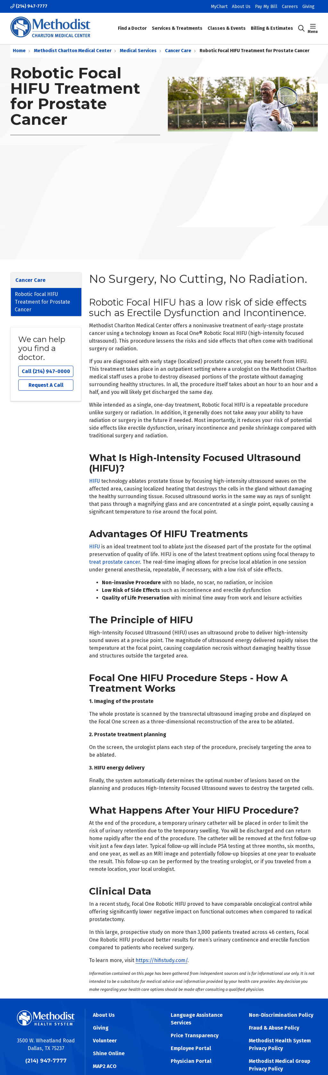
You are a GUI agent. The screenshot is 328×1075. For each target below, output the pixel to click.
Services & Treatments (177, 24)
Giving (308, 6)
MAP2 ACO (105, 1066)
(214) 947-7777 (28, 6)
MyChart (219, 6)
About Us (241, 6)
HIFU (94, 481)
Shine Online (109, 1053)
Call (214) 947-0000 (46, 371)
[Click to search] (301, 28)
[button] (313, 28)
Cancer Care (30, 280)
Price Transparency (194, 1035)
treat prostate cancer (114, 562)
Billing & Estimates (272, 24)
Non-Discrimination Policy (281, 1015)
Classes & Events (226, 24)
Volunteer (105, 1041)
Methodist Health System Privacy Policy (280, 1044)
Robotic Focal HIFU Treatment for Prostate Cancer (42, 302)
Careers (290, 6)
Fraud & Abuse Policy (274, 1028)
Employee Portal (191, 1048)
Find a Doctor (132, 24)
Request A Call (46, 385)
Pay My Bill (266, 6)
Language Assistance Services (197, 1019)
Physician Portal (191, 1061)
